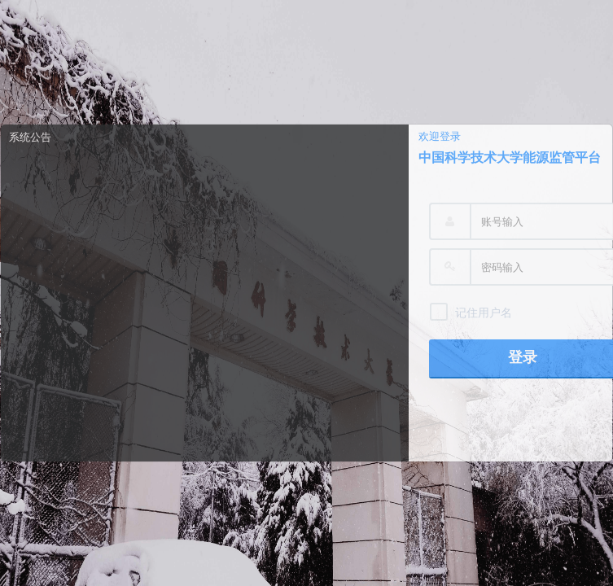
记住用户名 (483, 312)
